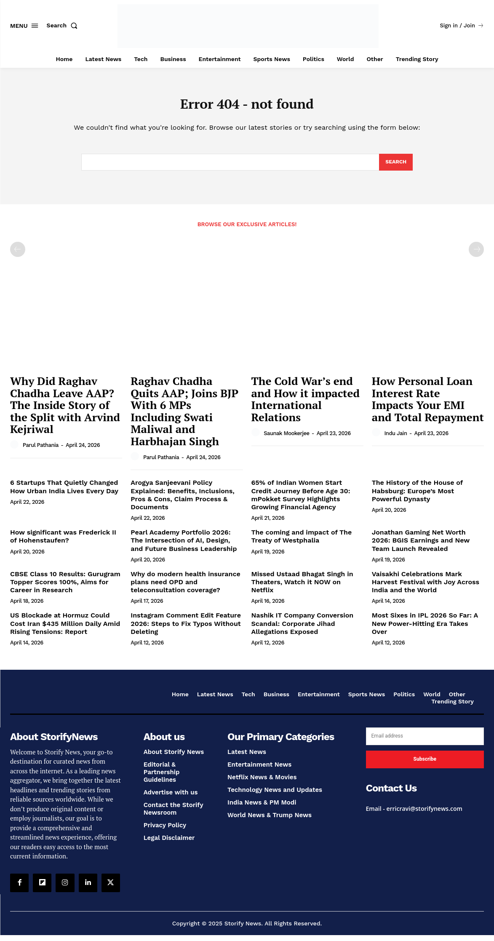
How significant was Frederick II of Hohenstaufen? (63, 542)
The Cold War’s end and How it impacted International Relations (305, 404)
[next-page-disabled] (476, 254)
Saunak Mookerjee (286, 439)
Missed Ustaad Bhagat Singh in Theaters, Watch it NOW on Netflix (302, 587)
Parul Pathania (41, 450)
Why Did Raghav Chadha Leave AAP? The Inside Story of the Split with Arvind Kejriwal (65, 410)
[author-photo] (15, 450)
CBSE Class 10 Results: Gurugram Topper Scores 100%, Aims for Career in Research (65, 587)
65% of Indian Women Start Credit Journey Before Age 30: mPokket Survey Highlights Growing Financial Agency (300, 500)
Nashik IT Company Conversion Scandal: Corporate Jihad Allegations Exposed (302, 629)
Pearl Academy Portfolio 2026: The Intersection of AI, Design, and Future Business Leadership (184, 546)
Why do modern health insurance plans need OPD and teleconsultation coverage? (185, 587)
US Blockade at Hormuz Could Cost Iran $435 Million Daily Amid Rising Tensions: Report (65, 629)
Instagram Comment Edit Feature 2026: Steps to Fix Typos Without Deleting (186, 629)
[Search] (395, 167)
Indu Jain (395, 439)
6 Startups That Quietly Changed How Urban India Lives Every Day (64, 492)
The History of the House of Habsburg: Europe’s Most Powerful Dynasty (417, 496)
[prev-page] (17, 254)
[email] (425, 742)
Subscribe (425, 764)
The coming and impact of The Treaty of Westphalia (301, 542)
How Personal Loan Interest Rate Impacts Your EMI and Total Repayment (428, 404)
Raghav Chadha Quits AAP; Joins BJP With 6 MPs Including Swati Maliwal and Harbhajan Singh (184, 416)
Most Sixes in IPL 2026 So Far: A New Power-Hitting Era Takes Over (425, 629)
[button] (64, 25)
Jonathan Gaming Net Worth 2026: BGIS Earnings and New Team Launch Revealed (421, 546)
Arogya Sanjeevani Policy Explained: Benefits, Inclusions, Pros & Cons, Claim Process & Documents (182, 500)
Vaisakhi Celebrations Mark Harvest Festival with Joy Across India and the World (425, 587)
